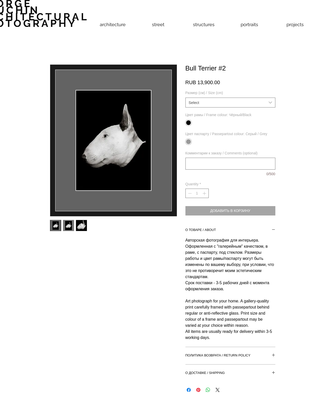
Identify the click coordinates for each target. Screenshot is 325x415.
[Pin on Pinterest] (198, 390)
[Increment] (205, 193)
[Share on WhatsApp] (208, 390)
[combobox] (230, 102)
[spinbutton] (197, 193)
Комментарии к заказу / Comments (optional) (221, 153)
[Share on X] (218, 390)
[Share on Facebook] (189, 390)
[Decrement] (189, 193)
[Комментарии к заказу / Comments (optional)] (230, 163)
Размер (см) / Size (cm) (204, 93)
